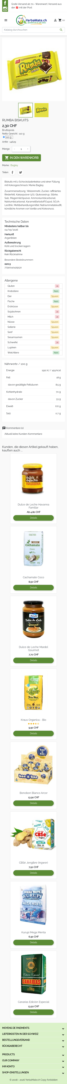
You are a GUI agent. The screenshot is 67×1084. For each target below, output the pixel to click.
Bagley (14, 165)
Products (8, 1054)
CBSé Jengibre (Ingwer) (33, 862)
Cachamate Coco (33, 577)
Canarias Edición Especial (33, 1001)
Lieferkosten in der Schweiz (20, 1034)
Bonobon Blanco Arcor (33, 792)
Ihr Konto (8, 1066)
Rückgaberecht (12, 1046)
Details (33, 517)
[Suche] (33, 30)
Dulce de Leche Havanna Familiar (33, 506)
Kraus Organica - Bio (33, 719)
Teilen (12, 172)
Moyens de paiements (15, 1028)
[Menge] (21, 149)
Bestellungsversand (16, 1040)
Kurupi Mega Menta (33, 932)
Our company (10, 1060)
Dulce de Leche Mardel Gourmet (33, 648)
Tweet (20, 172)
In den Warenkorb (21, 158)
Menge (6, 148)
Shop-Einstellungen (15, 1072)
